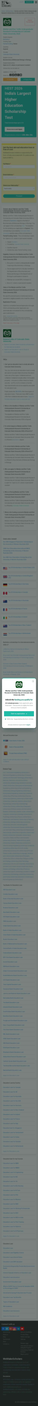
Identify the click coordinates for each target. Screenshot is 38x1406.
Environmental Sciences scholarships (22, 827)
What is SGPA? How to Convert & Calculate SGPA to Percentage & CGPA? (18, 1287)
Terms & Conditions (26, 1332)
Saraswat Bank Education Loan (13, 989)
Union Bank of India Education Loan (14, 935)
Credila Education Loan (10, 894)
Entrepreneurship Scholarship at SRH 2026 (16, 702)
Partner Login (24, 1343)
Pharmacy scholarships (18, 796)
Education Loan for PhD (10, 1195)
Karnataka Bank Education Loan (13, 998)
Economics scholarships (26, 877)
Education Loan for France (11, 1119)
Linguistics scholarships (10, 814)
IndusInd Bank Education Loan (12, 1007)
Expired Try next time (29, 21)
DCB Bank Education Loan (11, 1047)
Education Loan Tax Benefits (12, 1297)
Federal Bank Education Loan (12, 953)
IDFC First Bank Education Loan (13, 957)
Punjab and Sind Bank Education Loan (15, 1020)
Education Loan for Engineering (13, 1172)
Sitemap (23, 1339)
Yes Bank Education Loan (11, 1002)
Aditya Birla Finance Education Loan (14, 1056)
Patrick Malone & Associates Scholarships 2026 (18, 698)
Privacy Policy (24, 1334)
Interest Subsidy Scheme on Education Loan (17, 1273)
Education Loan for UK (10, 1092)
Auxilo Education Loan (10, 939)
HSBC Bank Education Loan (11, 1038)
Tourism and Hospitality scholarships (22, 864)
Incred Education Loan (10, 962)
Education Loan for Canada (11, 1087)
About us (5, 1334)
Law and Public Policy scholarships (13, 830)
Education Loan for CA (10, 1181)
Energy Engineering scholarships (20, 791)
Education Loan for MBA (11, 1163)
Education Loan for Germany (12, 1105)
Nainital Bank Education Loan (12, 1070)
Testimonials (6, 1339)
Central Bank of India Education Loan (15, 948)
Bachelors (6, 39)
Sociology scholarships (24, 814)
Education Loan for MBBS (11, 1168)
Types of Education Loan (11, 1302)
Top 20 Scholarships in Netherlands (17, 634)
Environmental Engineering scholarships (14, 793)
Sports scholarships (17, 871)
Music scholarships (17, 858)
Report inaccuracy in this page (11, 323)
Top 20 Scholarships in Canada (15, 593)
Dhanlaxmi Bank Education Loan (13, 1052)
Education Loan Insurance (11, 1277)
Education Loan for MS (10, 1177)
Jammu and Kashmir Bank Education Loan (16, 993)
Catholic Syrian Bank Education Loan (14, 1061)
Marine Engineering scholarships (12, 879)
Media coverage (25, 1337)
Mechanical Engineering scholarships (14, 775)
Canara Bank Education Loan (12, 903)
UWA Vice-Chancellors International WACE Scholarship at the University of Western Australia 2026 (16, 551)
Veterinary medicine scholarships (21, 801)
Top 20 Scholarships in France (15, 610)
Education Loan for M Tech (11, 1190)
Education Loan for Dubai (11, 1137)
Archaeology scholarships (18, 874)
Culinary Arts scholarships (19, 851)
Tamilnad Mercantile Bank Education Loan (16, 1066)
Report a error (24, 1354)
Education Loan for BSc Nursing (13, 1186)
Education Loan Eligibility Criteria (13, 1253)
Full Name (7, 164)
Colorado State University (11, 54)
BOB (19, 391)
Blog (4, 1337)
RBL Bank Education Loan (11, 1034)
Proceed (19, 196)
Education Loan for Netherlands (13, 1146)
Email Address (8, 175)
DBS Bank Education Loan (11, 1043)
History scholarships (17, 806)
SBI (17, 391)
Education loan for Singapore (12, 1128)
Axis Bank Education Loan (11, 912)
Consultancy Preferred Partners (27, 1351)
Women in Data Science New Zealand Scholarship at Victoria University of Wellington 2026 (18, 666)
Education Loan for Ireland (11, 1114)
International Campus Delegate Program (27, 1346)
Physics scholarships (24, 817)
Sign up (29, 2)
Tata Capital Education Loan (12, 984)
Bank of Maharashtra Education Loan (15, 944)
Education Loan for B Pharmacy (13, 1231)
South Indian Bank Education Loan (14, 1011)
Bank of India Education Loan (12, 930)
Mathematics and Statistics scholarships (15, 819)
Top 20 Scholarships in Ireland (15, 618)
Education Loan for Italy (10, 1123)
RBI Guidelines (7, 1306)
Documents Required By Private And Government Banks (19, 1267)
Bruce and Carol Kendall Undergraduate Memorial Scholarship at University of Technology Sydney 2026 (18, 657)
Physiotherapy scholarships (11, 804)
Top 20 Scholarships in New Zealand (17, 626)
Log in (22, 2)
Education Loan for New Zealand (13, 1110)
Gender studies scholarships (25, 811)
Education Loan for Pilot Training (13, 1222)
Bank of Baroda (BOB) (13, 747)
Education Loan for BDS (10, 1213)
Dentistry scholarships (17, 798)
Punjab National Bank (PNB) (15, 753)
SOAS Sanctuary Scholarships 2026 (14, 678)
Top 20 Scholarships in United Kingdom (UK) (18, 577)
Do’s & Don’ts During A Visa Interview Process (17, 1293)
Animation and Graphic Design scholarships (16, 866)
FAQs (4, 1341)
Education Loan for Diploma (12, 1226)
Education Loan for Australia (12, 1096)
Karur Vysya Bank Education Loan (13, 1025)
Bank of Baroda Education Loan (13, 898)
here (23, 226)
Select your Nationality (11, 185)
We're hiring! (6, 1332)
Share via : (6, 75)
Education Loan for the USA (12, 1101)
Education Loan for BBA (10, 1204)
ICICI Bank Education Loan (11, 917)
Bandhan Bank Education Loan (13, 1016)
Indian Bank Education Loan (12, 926)
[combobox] (19, 189)
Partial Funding (8, 44)
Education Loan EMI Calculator (12, 1262)
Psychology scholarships (10, 817)
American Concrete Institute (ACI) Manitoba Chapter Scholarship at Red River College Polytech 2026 (19, 708)
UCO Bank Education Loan (11, 980)
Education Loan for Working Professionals (16, 1208)
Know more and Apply (14, 129)
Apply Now (27, 79)
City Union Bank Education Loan (13, 1029)
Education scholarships (23, 835)
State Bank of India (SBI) (14, 740)
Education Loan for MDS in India (13, 1217)
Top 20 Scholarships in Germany (16, 585)
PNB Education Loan (9, 921)
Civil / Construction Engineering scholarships (16, 772)
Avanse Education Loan (10, 908)
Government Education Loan (12, 1282)
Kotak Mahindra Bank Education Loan (15, 975)
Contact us (6, 1344)
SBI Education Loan (9, 889)
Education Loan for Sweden (12, 1141)
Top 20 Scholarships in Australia (16, 601)
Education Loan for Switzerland (13, 1132)
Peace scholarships (17, 843)
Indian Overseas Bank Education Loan (15, 971)
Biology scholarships (17, 822)
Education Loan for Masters (12, 1199)
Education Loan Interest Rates (12, 1257)
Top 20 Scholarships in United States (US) (19, 569)
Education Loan (8, 1248)
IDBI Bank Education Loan (11, 966)
